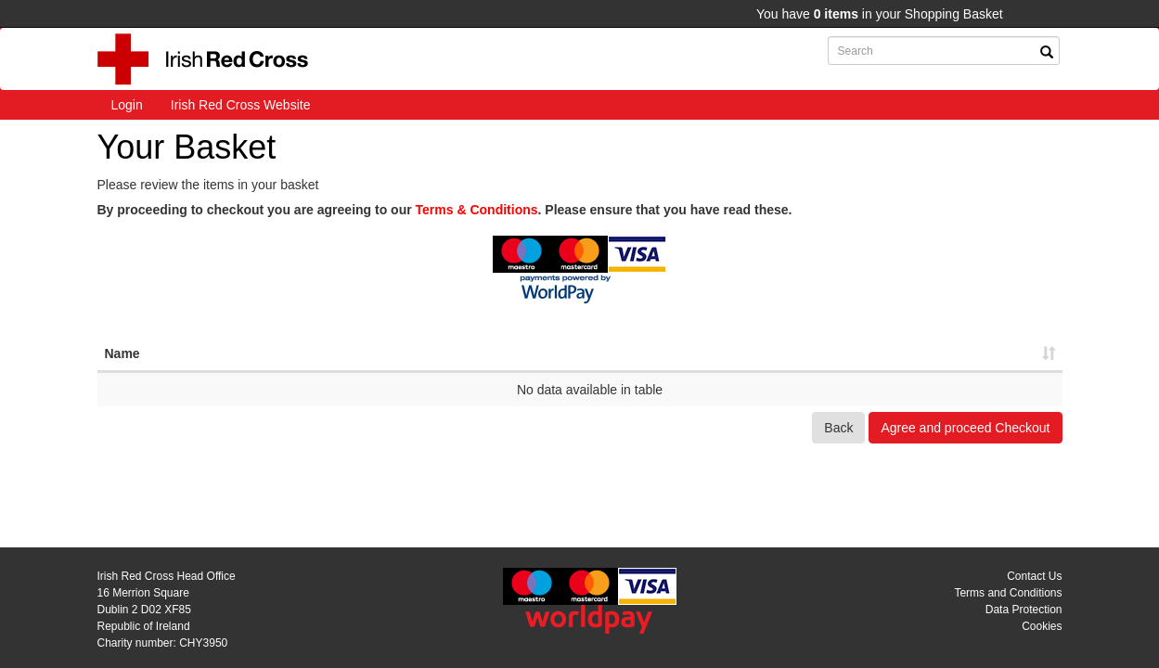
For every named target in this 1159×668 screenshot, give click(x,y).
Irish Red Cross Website (241, 104)
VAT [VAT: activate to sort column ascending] (873, 353)
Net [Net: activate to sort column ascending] (781, 353)
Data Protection (1023, 609)
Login (127, 104)
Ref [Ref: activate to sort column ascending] (522, 353)
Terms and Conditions (1008, 592)
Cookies (1042, 626)
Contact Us (1034, 576)
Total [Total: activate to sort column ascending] (963, 353)
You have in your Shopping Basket (879, 13)
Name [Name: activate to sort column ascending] (122, 353)
